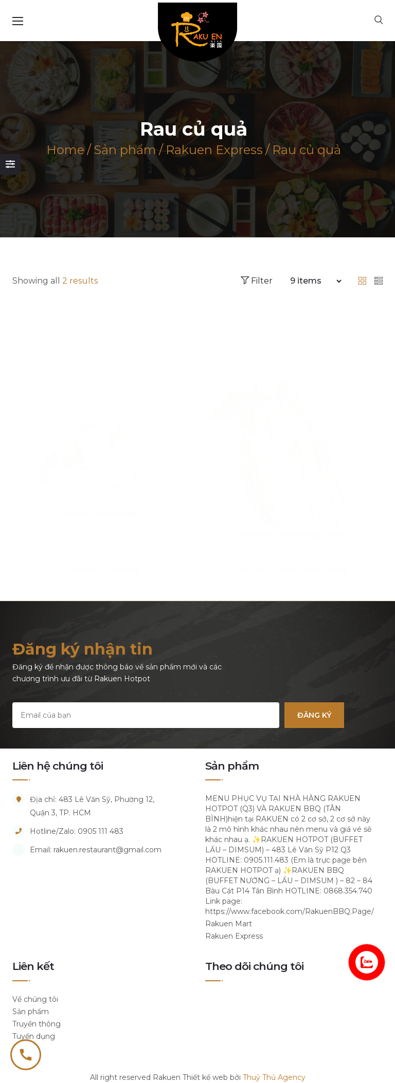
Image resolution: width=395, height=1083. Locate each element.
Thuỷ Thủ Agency (274, 1077)
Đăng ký (314, 715)
